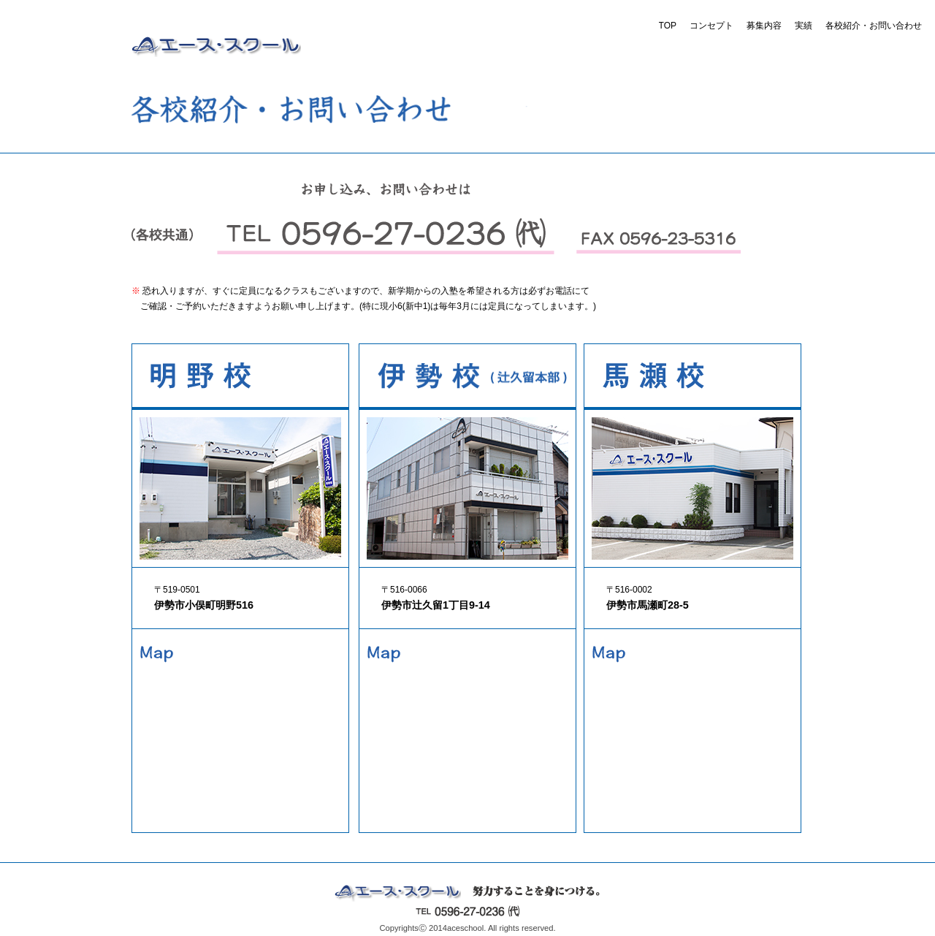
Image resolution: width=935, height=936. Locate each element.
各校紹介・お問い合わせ (873, 25)
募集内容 (764, 25)
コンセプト (711, 25)
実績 (803, 25)
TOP (667, 25)
